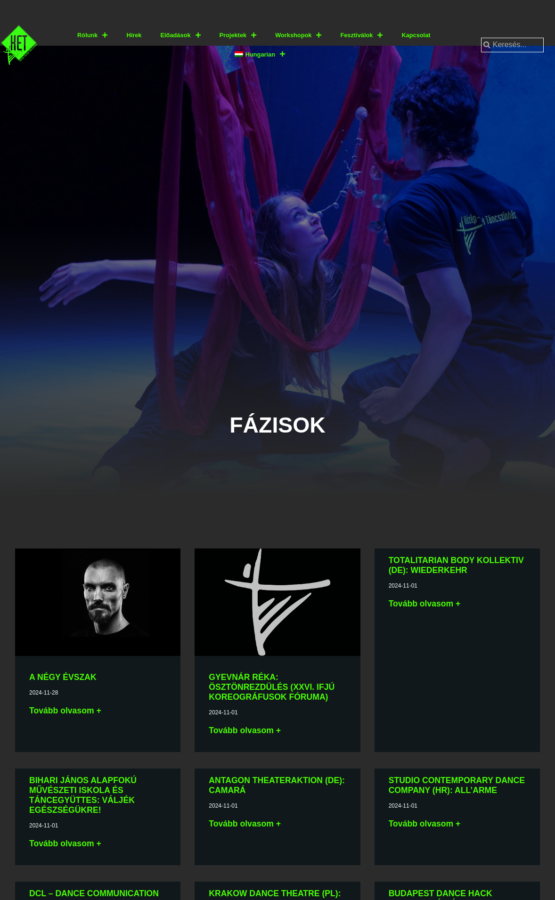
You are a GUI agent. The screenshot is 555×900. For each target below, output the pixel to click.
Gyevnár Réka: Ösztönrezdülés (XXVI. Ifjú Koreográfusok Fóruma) (272, 687)
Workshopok (298, 35)
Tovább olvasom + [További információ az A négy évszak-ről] (65, 710)
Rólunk (92, 35)
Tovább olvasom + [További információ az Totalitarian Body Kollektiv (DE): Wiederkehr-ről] (425, 603)
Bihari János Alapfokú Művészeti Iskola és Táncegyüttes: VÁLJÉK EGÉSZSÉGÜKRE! (83, 795)
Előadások (180, 35)
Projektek (238, 35)
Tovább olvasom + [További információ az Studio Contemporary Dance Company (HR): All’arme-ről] (425, 823)
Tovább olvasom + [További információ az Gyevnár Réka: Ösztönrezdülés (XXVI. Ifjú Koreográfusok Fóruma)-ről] (245, 730)
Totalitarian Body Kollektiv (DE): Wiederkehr (456, 565)
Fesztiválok (361, 35)
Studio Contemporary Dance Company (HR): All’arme (457, 785)
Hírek (133, 35)
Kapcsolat (415, 35)
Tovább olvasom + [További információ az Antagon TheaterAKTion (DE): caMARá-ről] (245, 823)
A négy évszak (63, 677)
